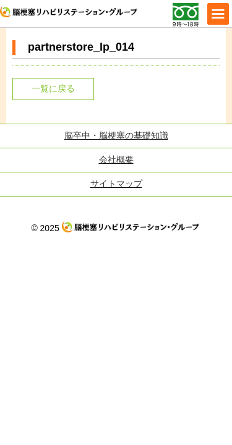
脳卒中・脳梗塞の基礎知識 (116, 135)
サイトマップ (116, 184)
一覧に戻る (53, 88)
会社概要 (116, 159)
